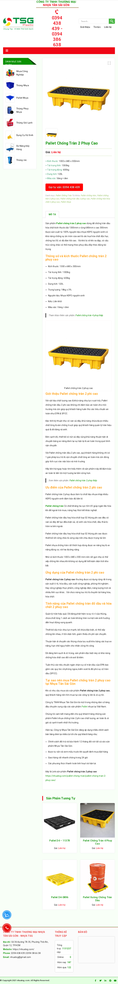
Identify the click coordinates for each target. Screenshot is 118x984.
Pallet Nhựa (17, 97)
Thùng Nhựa (17, 85)
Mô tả (52, 214)
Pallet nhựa (66, 202)
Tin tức (97, 27)
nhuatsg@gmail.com (20, 957)
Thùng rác (16, 160)
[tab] (52, 214)
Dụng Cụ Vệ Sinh (19, 135)
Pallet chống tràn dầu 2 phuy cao (75, 199)
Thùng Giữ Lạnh (19, 122)
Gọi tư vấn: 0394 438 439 (64, 187)
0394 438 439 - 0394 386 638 (57, 27)
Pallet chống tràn (88, 195)
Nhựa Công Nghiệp (17, 73)
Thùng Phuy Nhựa (17, 110)
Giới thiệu (85, 27)
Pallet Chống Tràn (64, 195)
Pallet (85, 706)
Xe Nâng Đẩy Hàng (17, 147)
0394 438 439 (18, 953)
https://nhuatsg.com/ (23, 949)
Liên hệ (108, 27)
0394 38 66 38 (33, 953)
